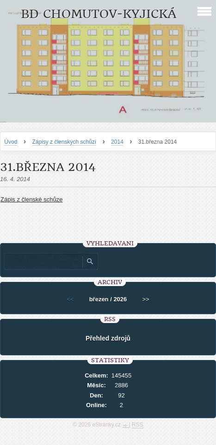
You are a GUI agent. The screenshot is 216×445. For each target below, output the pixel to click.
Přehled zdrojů (108, 338)
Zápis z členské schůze (31, 199)
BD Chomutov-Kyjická (99, 14)
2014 (117, 142)
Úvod (10, 142)
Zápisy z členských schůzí (64, 142)
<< (70, 299)
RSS (137, 424)
